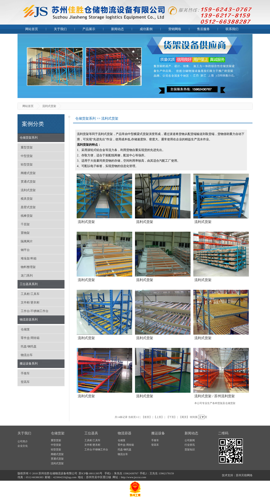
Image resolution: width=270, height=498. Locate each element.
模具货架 (27, 198)
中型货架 (27, 156)
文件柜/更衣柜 (30, 302)
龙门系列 (27, 275)
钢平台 (25, 250)
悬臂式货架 (28, 207)
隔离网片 (27, 241)
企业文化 (23, 445)
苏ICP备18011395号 (91, 473)
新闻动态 (117, 29)
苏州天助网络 (244, 475)
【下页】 (171, 417)
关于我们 (60, 29)
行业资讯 (190, 444)
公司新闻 (190, 440)
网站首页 (31, 29)
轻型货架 (27, 164)
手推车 (25, 373)
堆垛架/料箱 (29, 258)
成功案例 (146, 29)
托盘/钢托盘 (29, 346)
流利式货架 (28, 190)
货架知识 (190, 449)
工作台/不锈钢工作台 (34, 311)
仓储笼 (25, 329)
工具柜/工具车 (30, 294)
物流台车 (27, 355)
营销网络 (174, 29)
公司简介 (23, 441)
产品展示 (88, 29)
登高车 (25, 382)
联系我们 (232, 29)
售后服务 (203, 29)
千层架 (25, 224)
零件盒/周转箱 (30, 338)
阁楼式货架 (28, 173)
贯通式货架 (28, 181)
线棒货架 (27, 215)
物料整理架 (28, 267)
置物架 (25, 232)
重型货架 (27, 147)
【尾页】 (184, 417)
